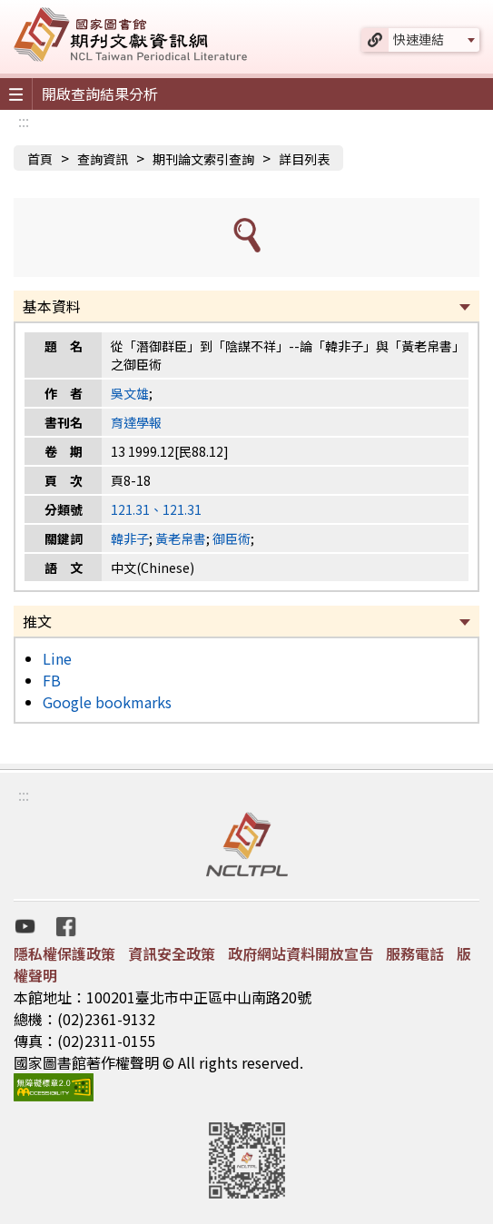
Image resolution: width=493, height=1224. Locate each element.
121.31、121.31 (156, 509)
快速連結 (418, 39)
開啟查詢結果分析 (100, 93)
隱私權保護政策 (64, 953)
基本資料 (52, 306)
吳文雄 (130, 393)
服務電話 (415, 953)
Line (57, 658)
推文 (37, 621)
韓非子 (130, 538)
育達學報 (136, 422)
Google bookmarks (107, 702)
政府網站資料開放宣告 (300, 953)
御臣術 (231, 538)
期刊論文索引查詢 (203, 159)
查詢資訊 (102, 159)
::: (23, 121)
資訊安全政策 (171, 953)
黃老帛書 (180, 538)
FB (52, 680)
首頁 (40, 159)
